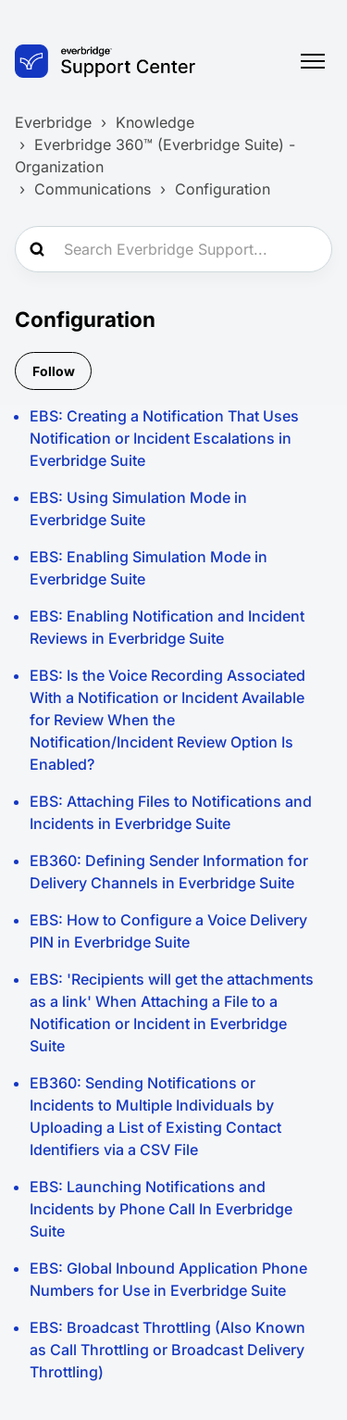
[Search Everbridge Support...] (173, 249)
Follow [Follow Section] (53, 371)
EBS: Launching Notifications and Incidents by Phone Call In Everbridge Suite (161, 1208)
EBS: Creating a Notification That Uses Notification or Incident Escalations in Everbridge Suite (164, 438)
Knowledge (155, 122)
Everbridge (53, 122)
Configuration (222, 189)
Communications (92, 189)
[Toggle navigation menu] (312, 61)
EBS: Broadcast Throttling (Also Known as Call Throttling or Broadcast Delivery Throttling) (167, 1349)
